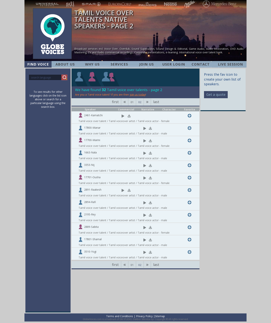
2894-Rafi (90, 202)
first (115, 102)
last (156, 102)
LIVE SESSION (230, 64)
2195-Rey (90, 214)
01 (132, 102)
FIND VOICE (38, 64)
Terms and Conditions (119, 316)
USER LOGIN (173, 64)
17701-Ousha (92, 177)
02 (139, 102)
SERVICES (119, 64)
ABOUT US (65, 64)
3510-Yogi (90, 251)
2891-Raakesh (92, 189)
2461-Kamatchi (93, 115)
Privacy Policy (144, 316)
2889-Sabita (91, 227)
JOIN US (146, 64)
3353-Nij (89, 165)
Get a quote (215, 94)
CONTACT (201, 64)
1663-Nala (90, 152)
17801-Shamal (93, 239)
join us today (137, 94)
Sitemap (160, 316)
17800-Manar (92, 127)
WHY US (92, 64)
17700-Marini (92, 140)
